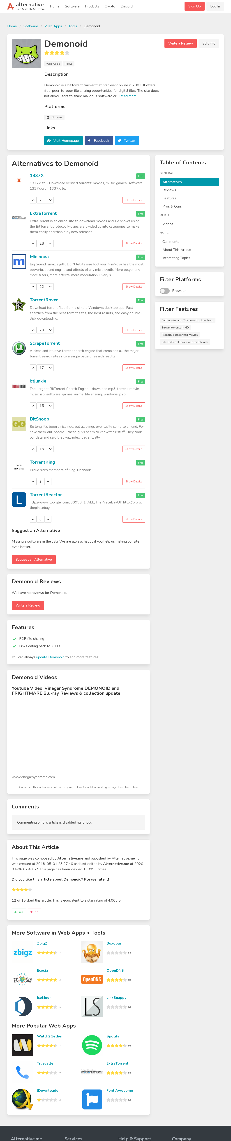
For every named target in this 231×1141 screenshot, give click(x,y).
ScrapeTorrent (45, 343)
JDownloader (48, 1090)
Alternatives (172, 182)
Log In (215, 6)
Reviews (169, 190)
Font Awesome (119, 1090)
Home (55, 6)
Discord (127, 6)
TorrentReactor (46, 495)
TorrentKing (42, 462)
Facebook (101, 140)
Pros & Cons (172, 206)
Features (169, 198)
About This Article (176, 249)
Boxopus (114, 943)
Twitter (129, 140)
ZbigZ (42, 943)
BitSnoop (39, 419)
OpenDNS (115, 970)
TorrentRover (44, 300)
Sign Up (194, 6)
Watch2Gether (50, 1036)
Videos (167, 224)
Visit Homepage (66, 140)
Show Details (133, 200)
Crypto (110, 6)
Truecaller (46, 1063)
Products (92, 6)
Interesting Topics (176, 257)
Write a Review (180, 43)
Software (72, 6)
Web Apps (53, 26)
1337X (37, 175)
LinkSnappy (116, 997)
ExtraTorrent (43, 213)
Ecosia (42, 970)
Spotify (112, 1036)
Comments (170, 241)
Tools (73, 26)
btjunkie (38, 381)
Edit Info (208, 43)
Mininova (39, 257)
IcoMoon (44, 997)
